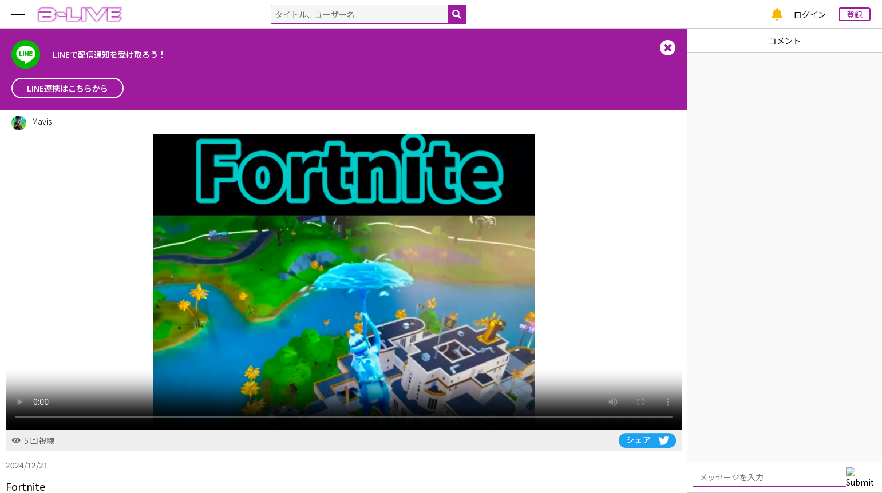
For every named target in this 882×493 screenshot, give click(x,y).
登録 (855, 14)
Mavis (42, 121)
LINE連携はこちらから (67, 88)
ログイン (810, 14)
